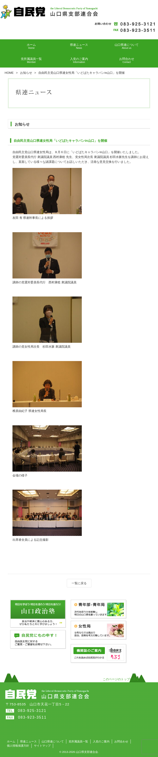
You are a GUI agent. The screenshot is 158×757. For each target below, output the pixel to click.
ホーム (11, 741)
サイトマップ (42, 745)
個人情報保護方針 (18, 745)
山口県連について (53, 741)
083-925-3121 (32, 711)
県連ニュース (28, 741)
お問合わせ (121, 741)
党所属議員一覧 (78, 741)
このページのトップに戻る (121, 679)
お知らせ (26, 72)
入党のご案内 (101, 741)
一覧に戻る (79, 583)
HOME (9, 72)
